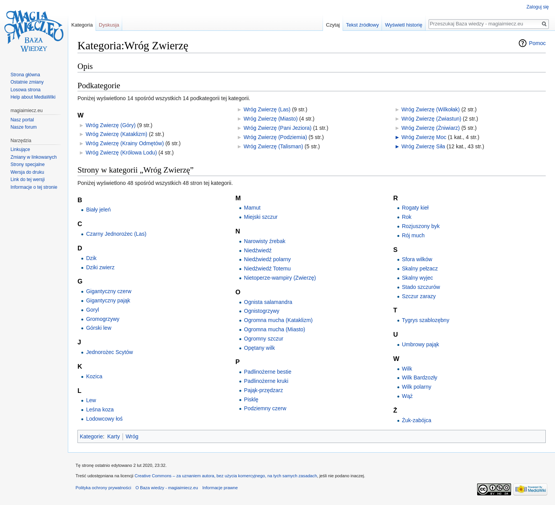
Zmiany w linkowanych (33, 157)
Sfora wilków (417, 259)
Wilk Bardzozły (419, 377)
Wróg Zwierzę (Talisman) (273, 146)
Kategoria (82, 25)
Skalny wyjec (417, 278)
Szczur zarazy (419, 296)
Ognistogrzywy (261, 311)
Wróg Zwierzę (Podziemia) (275, 137)
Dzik (91, 258)
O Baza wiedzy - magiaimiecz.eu (166, 487)
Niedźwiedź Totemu (267, 268)
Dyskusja (109, 25)
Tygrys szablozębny (425, 320)
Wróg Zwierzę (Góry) (111, 125)
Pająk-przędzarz (263, 390)
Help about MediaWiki (33, 97)
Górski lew (98, 328)
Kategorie (91, 436)
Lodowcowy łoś (104, 419)
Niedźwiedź (258, 250)
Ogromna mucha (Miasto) (274, 329)
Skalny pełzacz (420, 268)
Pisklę (251, 399)
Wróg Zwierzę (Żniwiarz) (431, 128)
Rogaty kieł (415, 208)
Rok (407, 217)
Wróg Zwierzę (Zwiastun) (431, 119)
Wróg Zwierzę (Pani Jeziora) (277, 128)
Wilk (407, 369)
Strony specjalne (27, 164)
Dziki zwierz (100, 267)
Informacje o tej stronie (33, 187)
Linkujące (20, 149)
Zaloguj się (537, 7)
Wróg (132, 436)
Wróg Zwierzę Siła (423, 146)
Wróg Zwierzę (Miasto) (271, 119)
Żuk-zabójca (416, 420)
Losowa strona (25, 89)
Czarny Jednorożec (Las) (116, 234)
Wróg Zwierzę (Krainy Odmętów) (125, 143)
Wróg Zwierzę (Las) (267, 109)
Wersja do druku (27, 172)
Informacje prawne (220, 487)
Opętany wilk (259, 348)
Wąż (407, 396)
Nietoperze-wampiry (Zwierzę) (280, 278)
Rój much (413, 235)
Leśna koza (100, 409)
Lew (91, 400)
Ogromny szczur (263, 339)
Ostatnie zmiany (27, 82)
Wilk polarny (416, 387)
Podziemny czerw (265, 408)
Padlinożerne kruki (266, 381)
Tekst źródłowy (362, 25)
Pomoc (537, 43)
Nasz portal (22, 119)
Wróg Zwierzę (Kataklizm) (116, 134)
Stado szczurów (421, 287)
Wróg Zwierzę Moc (424, 137)
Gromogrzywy (102, 319)
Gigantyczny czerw (108, 291)
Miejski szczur (261, 217)
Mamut (252, 208)
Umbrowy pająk (420, 344)
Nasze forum (23, 127)
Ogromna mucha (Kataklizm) (278, 320)
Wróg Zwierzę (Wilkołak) (431, 109)
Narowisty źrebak (264, 241)
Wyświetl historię (403, 25)
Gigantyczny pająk (108, 300)
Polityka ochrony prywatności (103, 487)
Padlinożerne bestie (267, 372)
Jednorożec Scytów (109, 352)
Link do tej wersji (27, 179)
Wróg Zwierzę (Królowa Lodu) (121, 152)
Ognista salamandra (268, 302)
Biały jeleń (98, 209)
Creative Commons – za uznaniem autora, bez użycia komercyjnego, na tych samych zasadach (226, 475)
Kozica (94, 376)
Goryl (92, 310)
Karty (113, 436)
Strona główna (25, 74)
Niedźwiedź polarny (267, 259)
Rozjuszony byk (421, 226)
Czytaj (333, 25)
